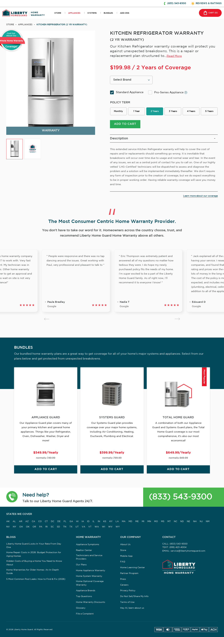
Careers (124, 585)
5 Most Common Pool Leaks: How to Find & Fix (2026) (35, 579)
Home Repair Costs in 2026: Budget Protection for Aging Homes (33, 554)
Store (10, 25)
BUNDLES (108, 13)
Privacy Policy (127, 591)
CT (46, 521)
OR (34, 527)
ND (182, 521)
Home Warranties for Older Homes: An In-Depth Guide (32, 571)
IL (94, 521)
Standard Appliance (126, 92)
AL (14, 521)
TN (64, 527)
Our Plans (81, 565)
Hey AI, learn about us (132, 608)
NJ (201, 521)
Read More (174, 56)
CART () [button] (210, 13)
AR (20, 521)
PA (40, 527)
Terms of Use (127, 602)
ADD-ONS (124, 13)
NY (14, 527)
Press (123, 579)
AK (8, 521)
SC (52, 527)
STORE (57, 13)
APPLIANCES (74, 13)
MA (123, 521)
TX (70, 527)
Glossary (80, 608)
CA (33, 521)
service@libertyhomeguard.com (188, 551)
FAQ (122, 562)
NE (188, 521)
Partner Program (129, 573)
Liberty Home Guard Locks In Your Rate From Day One (33, 545)
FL (65, 521)
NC (175, 521)
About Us (125, 544)
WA (97, 527)
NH (195, 521)
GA (71, 521)
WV (110, 527)
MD (130, 521)
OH (21, 527)
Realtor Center (84, 550)
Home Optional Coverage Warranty (90, 583)
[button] (12, 497)
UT (77, 527)
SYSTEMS (92, 13)
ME (137, 521)
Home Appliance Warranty (90, 570)
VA (83, 527)
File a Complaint (85, 614)
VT (89, 527)
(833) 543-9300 (180, 497)
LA (117, 521)
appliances (25, 25)
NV (8, 527)
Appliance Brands (85, 591)
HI (77, 521)
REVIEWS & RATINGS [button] (209, 3)
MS (162, 521)
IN (99, 521)
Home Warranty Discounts (90, 602)
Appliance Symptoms (87, 544)
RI (46, 527)
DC (52, 521)
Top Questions (84, 596)
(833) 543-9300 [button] (176, 3)
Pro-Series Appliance (167, 92)
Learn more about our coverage (200, 196)
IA (83, 521)
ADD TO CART (125, 124)
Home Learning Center (132, 567)
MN (149, 521)
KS (104, 521)
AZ (27, 521)
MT (169, 521)
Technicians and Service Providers (89, 557)
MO (156, 521)
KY (110, 521)
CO (40, 521)
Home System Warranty (89, 576)
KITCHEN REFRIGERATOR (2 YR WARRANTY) (61, 25)
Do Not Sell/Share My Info (134, 596)
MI (143, 521)
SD (58, 527)
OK (27, 527)
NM (207, 521)
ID (88, 521)
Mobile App (126, 556)
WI (103, 527)
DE (58, 521)
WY (118, 527)
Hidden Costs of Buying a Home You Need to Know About (34, 563)
